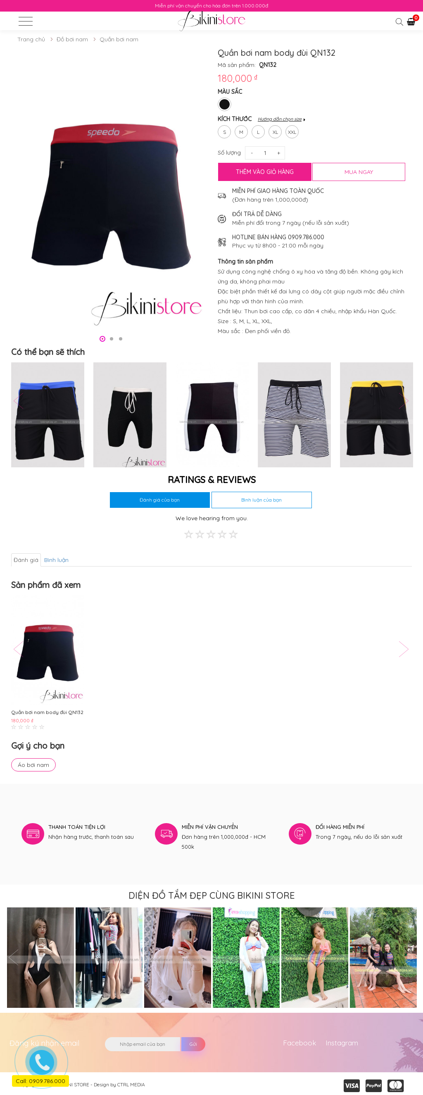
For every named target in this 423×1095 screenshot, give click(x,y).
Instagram (342, 1042)
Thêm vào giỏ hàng (265, 172)
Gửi (193, 1044)
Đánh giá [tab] (26, 560)
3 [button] (120, 338)
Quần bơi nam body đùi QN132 (47, 712)
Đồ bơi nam (72, 39)
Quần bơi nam (119, 39)
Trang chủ (31, 39)
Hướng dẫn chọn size (280, 119)
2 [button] (111, 338)
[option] (111, 189)
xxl (292, 130)
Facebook (299, 1042)
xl (275, 130)
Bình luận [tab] (56, 560)
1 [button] (102, 339)
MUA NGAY (359, 172)
